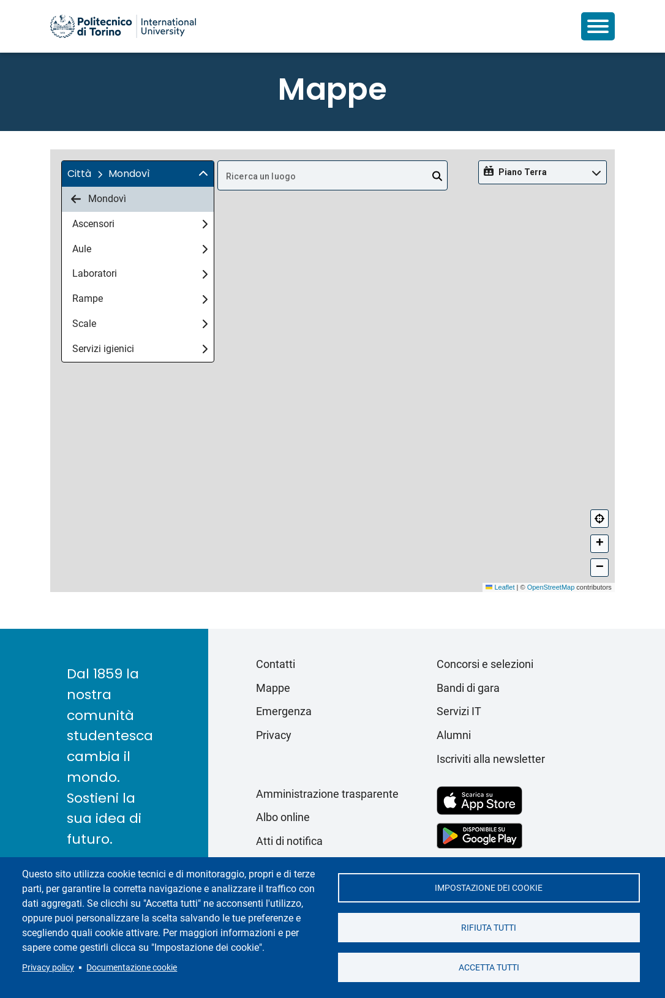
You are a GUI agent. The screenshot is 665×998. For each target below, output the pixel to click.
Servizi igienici (140, 349)
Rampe (140, 298)
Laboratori (140, 273)
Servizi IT (459, 711)
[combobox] (332, 175)
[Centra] (599, 518)
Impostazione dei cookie (489, 888)
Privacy (273, 735)
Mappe (273, 687)
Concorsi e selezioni (485, 664)
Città (79, 174)
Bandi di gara (468, 687)
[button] (138, 174)
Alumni (454, 735)
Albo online (283, 817)
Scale (140, 323)
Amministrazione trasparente (327, 793)
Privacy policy (48, 967)
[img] (203, 174)
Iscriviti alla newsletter (491, 758)
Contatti (275, 664)
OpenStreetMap (551, 587)
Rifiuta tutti (488, 927)
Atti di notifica (289, 841)
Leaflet (500, 587)
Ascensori (140, 224)
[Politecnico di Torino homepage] (123, 26)
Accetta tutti (489, 967)
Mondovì (98, 199)
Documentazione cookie (131, 967)
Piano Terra (522, 172)
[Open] (437, 176)
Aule (140, 249)
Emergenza (284, 711)
